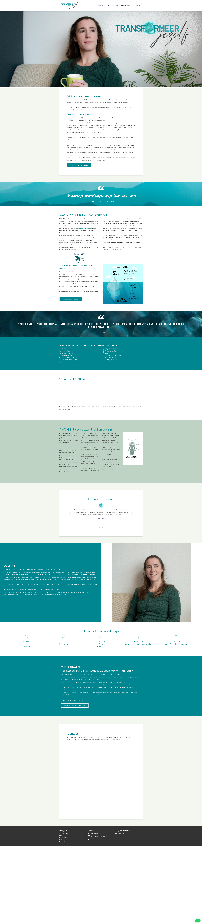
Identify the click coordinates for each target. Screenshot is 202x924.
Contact (138, 5)
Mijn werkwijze (63, 837)
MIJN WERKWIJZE (126, 5)
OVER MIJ (115, 5)
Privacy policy (63, 841)
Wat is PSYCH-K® (63, 833)
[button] (99, 527)
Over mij (61, 835)
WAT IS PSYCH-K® (103, 5)
